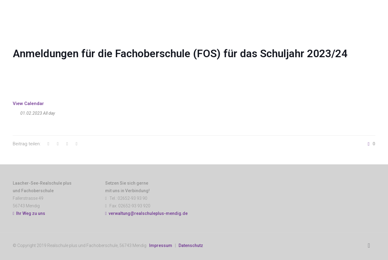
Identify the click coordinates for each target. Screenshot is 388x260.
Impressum (160, 245)
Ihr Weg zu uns (29, 213)
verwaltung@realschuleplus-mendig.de (148, 213)
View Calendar (28, 103)
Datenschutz (191, 245)
